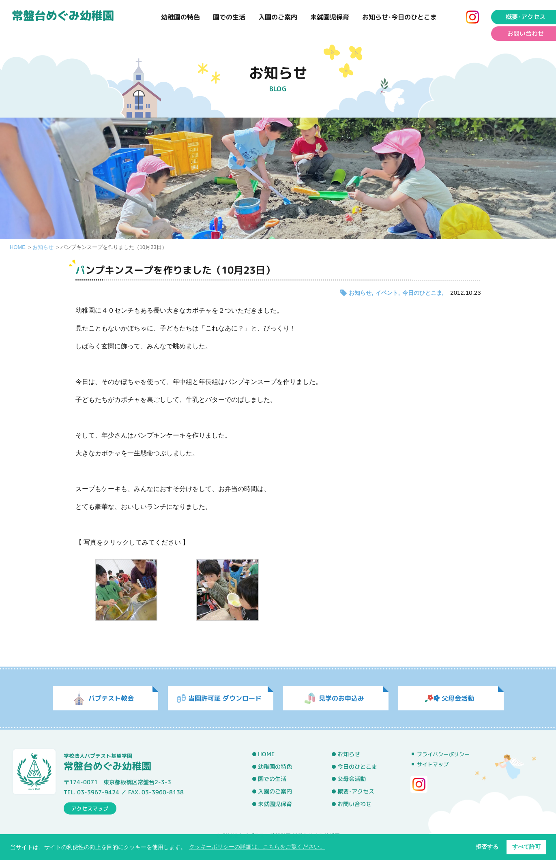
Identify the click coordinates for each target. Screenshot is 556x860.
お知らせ (43, 247)
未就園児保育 (329, 17)
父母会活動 (351, 779)
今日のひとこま (422, 293)
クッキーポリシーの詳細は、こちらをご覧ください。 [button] (257, 846)
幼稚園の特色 (180, 17)
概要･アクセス (355, 791)
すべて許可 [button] (526, 846)
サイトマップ (433, 764)
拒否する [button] (487, 846)
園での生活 (229, 17)
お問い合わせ (354, 804)
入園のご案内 (277, 17)
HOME (18, 247)
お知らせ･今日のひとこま (399, 17)
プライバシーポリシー (443, 754)
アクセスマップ (89, 808)
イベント (387, 293)
